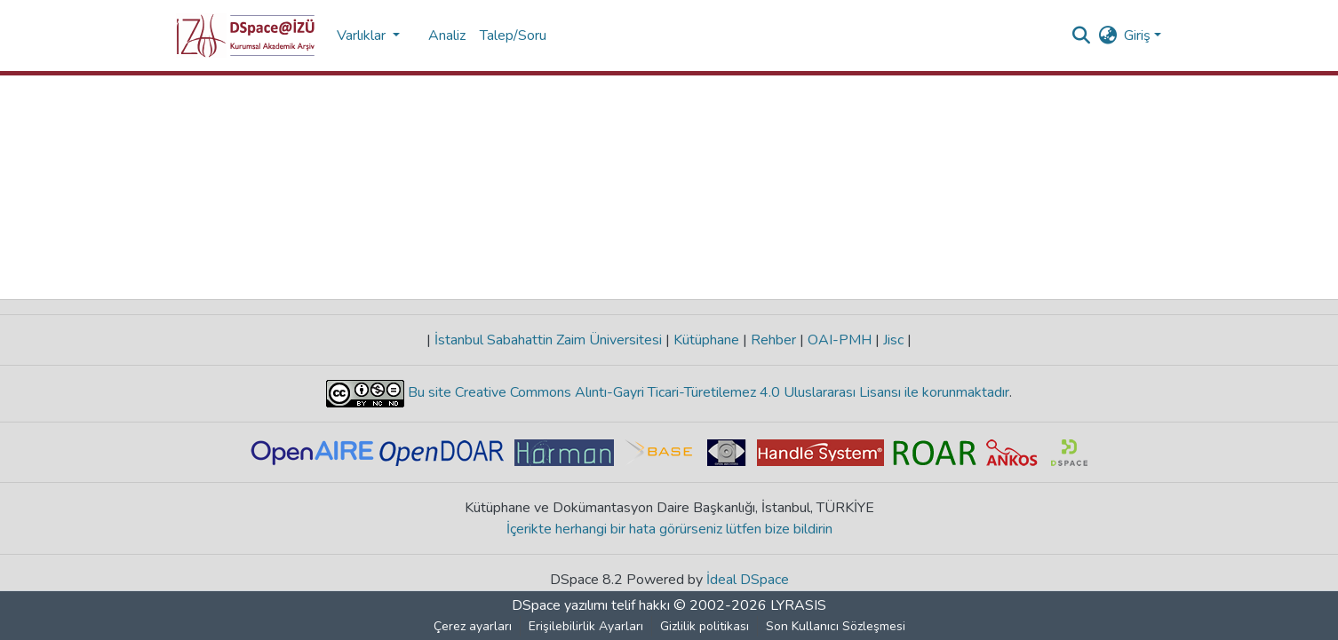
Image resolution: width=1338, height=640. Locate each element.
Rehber (773, 340)
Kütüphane (706, 340)
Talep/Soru (513, 35)
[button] (245, 35)
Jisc (893, 340)
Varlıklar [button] (363, 35)
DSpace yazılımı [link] (560, 605)
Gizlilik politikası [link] (704, 626)
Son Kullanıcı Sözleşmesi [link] (835, 626)
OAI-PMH (839, 340)
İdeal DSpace (747, 579)
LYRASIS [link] (798, 605)
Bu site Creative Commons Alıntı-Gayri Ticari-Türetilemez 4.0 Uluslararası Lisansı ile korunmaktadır (706, 392)
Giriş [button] (1139, 35)
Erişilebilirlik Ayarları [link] (586, 626)
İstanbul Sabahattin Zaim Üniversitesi (548, 340)
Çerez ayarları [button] (473, 626)
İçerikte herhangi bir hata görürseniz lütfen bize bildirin (669, 529)
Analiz (447, 35)
